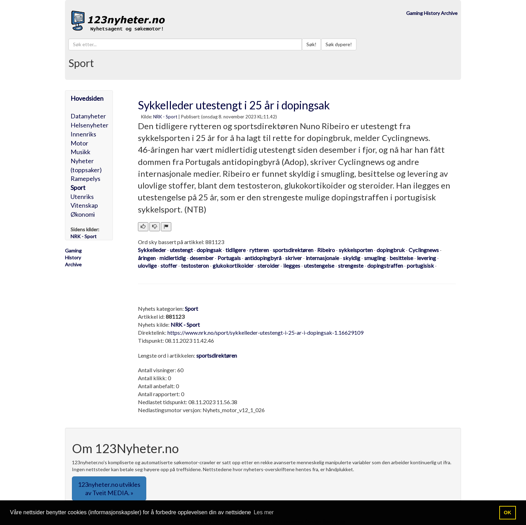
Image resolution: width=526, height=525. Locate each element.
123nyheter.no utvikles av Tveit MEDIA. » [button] (109, 489)
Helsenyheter (89, 125)
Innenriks (83, 134)
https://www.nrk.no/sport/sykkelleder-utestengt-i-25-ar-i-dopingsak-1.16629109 (265, 332)
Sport (78, 187)
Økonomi (83, 214)
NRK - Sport (165, 116)
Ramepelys (85, 178)
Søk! (311, 44)
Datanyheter (88, 116)
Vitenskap (84, 205)
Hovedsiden (87, 98)
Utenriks (82, 196)
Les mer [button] (264, 512)
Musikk (80, 152)
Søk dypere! (339, 44)
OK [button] (507, 512)
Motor (79, 143)
